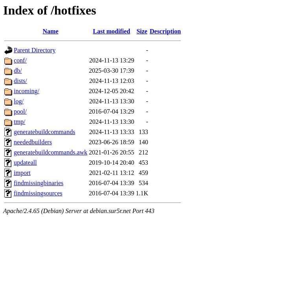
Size (141, 31)
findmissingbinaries (38, 183)
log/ (19, 101)
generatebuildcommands (44, 132)
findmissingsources (38, 193)
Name (51, 31)
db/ (18, 70)
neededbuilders (33, 142)
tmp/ (19, 121)
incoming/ (26, 91)
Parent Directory (34, 50)
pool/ (20, 111)
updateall (25, 162)
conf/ (20, 60)
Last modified (111, 31)
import (22, 172)
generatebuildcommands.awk (50, 152)
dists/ (20, 80)
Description (165, 31)
